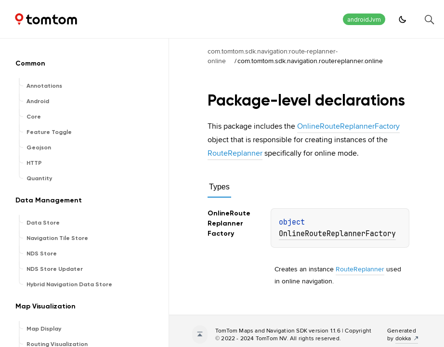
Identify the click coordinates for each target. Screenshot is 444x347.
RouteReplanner (235, 153)
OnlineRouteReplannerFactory (348, 126)
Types (219, 187)
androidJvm (364, 19)
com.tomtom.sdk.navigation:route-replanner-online (273, 56)
